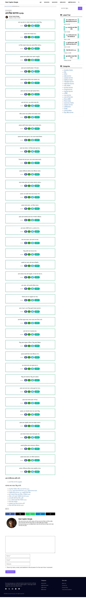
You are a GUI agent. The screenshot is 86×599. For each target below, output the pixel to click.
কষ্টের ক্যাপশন (62, 2)
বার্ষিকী (65, 93)
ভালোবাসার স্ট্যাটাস (69, 103)
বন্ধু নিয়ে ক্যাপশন (68, 91)
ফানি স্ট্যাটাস (67, 85)
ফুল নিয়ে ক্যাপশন (68, 87)
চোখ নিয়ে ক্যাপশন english (15, 482)
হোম (40, 2)
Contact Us (64, 585)
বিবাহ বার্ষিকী (67, 99)
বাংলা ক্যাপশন (54, 2)
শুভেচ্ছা (65, 109)
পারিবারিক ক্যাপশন (69, 82)
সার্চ (80, 8)
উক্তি (65, 72)
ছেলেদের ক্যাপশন (68, 78)
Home (6, 6)
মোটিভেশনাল (67, 107)
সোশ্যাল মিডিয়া (68, 110)
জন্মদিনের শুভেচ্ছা (68, 80)
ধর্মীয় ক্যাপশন (43, 589)
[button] (79, 2)
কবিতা (65, 74)
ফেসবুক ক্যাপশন (68, 89)
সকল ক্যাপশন (46, 2)
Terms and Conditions (67, 589)
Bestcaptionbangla (11, 593)
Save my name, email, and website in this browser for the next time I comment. (30, 567)
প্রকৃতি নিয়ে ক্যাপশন (72, 2)
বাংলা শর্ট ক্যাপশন (68, 97)
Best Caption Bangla (11, 2)
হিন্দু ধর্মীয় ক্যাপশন (68, 112)
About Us (64, 583)
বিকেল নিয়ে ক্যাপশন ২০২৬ (71, 50)
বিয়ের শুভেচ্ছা (67, 101)
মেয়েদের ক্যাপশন (68, 105)
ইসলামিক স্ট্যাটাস (68, 70)
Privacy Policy (65, 587)
